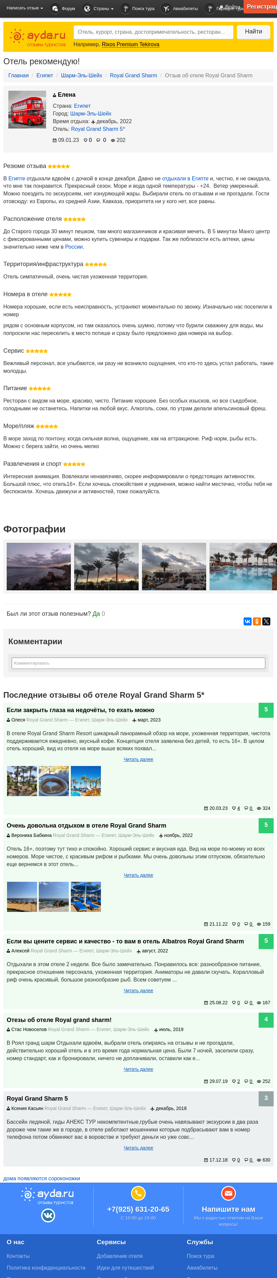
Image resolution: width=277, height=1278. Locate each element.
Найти (253, 31)
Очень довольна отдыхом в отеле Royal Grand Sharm (86, 825)
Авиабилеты (179, 8)
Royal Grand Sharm (133, 75)
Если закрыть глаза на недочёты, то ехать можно (80, 710)
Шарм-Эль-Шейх (81, 75)
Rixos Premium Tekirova (130, 44)
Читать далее (138, 759)
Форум (62, 8)
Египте (16, 178)
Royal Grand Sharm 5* (98, 129)
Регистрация (262, 6)
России (74, 247)
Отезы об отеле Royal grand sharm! (59, 1020)
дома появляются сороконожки (41, 1178)
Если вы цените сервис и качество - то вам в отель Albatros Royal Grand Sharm (125, 941)
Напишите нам (229, 1209)
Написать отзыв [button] (25, 7)
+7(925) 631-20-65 (138, 1209)
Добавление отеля (120, 1256)
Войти (228, 7)
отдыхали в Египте (185, 178)
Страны (98, 8)
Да (96, 613)
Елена (64, 94)
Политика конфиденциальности (46, 1268)
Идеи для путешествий (125, 1268)
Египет (44, 75)
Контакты (18, 1256)
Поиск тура (137, 8)
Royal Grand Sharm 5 (37, 1098)
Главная (18, 75)
